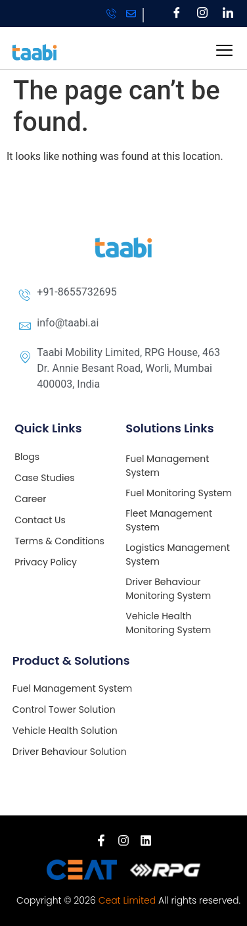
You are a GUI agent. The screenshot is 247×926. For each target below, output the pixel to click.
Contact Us (39, 520)
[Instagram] (202, 13)
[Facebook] (177, 13)
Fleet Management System (168, 520)
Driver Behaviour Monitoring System (168, 588)
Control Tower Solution (64, 709)
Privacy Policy (45, 562)
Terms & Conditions (59, 541)
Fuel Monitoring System (178, 493)
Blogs (26, 456)
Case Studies (44, 477)
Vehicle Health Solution (65, 730)
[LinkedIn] (228, 13)
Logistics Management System (177, 554)
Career (30, 498)
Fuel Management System (167, 465)
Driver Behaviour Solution (69, 751)
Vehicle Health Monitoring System (168, 622)
